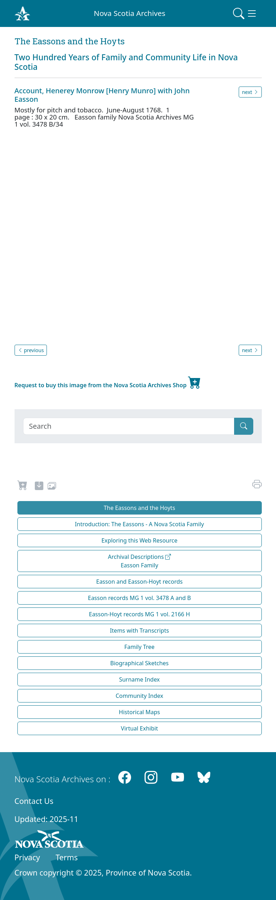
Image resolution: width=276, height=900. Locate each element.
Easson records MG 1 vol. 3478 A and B (139, 598)
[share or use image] (52, 487)
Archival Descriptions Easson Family (139, 561)
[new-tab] (39, 487)
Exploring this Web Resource (139, 540)
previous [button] (31, 350)
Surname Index (139, 679)
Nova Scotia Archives (129, 13)
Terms (67, 857)
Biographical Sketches (139, 663)
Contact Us (34, 801)
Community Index (139, 696)
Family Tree (139, 647)
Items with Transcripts (139, 630)
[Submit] (243, 426)
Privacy (27, 857)
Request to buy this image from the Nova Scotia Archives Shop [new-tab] (108, 382)
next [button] (250, 92)
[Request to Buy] (22, 487)
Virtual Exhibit (139, 728)
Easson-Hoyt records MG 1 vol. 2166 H (139, 614)
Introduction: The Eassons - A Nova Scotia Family (139, 524)
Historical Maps (139, 712)
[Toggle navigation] (245, 13)
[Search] (128, 426)
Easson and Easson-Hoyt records (139, 581)
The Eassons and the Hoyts (139, 508)
